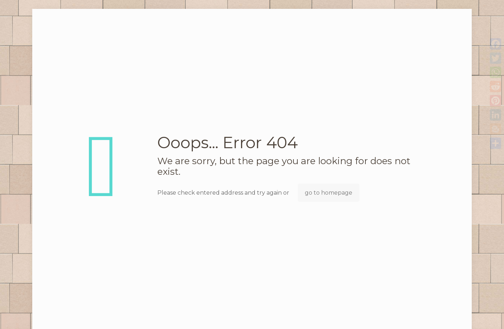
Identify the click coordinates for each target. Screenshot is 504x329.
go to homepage (328, 192)
